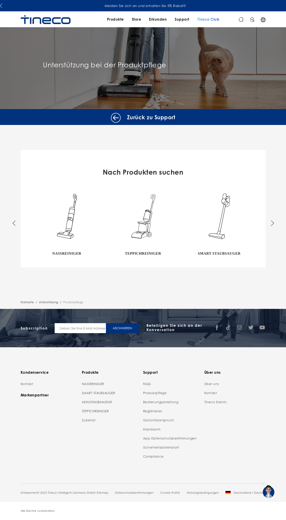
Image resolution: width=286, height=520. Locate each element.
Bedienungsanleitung (160, 402)
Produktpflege (73, 302)
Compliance (153, 456)
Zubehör (89, 420)
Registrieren (152, 411)
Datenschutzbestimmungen (134, 493)
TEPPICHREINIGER (95, 411)
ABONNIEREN (122, 328)
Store (136, 19)
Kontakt (27, 383)
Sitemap (102, 493)
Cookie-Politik (170, 493)
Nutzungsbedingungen (203, 493)
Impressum (152, 429)
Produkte (115, 19)
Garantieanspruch (158, 420)
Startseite (27, 302)
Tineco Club (208, 19)
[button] (1, 4)
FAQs (147, 383)
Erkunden (158, 19)
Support (182, 19)
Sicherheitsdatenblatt (161, 447)
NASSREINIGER (93, 383)
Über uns (211, 383)
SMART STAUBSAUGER (98, 393)
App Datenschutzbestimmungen (170, 438)
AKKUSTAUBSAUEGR (97, 402)
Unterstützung (48, 302)
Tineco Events (215, 402)
